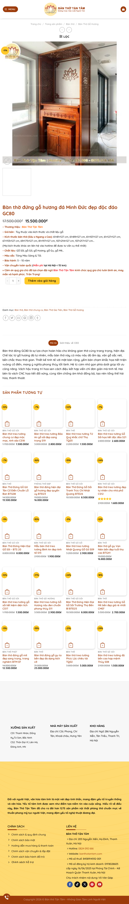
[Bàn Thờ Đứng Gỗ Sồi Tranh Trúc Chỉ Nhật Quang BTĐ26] (80, 466)
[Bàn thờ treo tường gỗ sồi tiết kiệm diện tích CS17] (17, 581)
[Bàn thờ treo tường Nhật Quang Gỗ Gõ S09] (80, 525)
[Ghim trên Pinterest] (25, 318)
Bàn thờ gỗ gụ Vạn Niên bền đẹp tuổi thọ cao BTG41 (111, 549)
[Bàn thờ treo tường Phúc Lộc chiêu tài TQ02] (80, 634)
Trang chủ (36, 24)
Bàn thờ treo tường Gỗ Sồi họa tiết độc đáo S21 (112, 435)
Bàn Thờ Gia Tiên (53, 310)
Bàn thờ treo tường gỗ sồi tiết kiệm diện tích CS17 (16, 605)
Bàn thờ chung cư (33, 310)
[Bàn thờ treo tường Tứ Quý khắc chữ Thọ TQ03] (80, 413)
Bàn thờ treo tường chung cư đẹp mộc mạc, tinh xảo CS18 (14, 437)
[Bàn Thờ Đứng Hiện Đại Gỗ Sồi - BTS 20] (17, 525)
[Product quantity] (12, 280)
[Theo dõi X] (85, 884)
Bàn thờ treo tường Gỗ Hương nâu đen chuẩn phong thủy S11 (47, 605)
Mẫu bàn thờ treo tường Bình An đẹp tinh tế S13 (48, 549)
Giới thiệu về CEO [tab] (69, 343)
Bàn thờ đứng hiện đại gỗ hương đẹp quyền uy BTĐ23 (47, 490)
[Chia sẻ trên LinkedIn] (31, 318)
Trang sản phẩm (53, 24)
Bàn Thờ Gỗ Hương (88, 24)
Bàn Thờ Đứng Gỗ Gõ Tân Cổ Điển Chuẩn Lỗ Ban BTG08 (16, 490)
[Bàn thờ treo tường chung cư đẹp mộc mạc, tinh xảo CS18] (17, 413)
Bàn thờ (70, 24)
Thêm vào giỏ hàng (42, 280)
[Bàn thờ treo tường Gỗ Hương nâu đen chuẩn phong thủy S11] (48, 581)
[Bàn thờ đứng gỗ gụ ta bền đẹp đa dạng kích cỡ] (48, 634)
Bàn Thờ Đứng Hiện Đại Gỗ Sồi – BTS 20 (16, 547)
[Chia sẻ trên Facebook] (6, 318)
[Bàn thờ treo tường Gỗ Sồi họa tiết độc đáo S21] (112, 413)
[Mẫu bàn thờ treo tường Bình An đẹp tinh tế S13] (48, 525)
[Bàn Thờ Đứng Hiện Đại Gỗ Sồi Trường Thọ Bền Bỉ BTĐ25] (80, 581)
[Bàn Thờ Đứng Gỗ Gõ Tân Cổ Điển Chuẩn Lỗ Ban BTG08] (17, 466)
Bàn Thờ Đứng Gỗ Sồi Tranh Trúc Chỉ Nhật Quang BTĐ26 (79, 490)
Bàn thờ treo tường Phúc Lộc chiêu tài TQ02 (77, 658)
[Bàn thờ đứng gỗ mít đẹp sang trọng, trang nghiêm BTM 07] (17, 634)
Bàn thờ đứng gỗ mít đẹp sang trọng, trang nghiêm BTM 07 (16, 658)
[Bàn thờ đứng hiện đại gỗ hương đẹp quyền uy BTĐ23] (48, 466)
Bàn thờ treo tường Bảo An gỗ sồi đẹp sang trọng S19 (48, 437)
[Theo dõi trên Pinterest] (92, 884)
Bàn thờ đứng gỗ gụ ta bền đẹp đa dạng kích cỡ (47, 658)
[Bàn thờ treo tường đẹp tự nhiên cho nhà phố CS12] (112, 466)
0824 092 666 (86, 848)
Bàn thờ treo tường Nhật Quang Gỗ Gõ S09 (80, 547)
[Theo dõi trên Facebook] (70, 884)
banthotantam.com (90, 853)
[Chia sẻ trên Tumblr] (37, 318)
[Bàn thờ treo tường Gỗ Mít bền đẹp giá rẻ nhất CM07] (112, 581)
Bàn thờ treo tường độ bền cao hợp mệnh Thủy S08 (111, 658)
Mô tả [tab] (53, 343)
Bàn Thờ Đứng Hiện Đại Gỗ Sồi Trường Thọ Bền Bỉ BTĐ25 (80, 605)
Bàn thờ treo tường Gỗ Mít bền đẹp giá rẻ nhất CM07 (112, 605)
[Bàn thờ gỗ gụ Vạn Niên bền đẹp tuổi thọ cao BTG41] (112, 525)
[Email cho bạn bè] (19, 318)
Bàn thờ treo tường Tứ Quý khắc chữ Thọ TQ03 (79, 437)
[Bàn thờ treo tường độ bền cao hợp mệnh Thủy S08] (112, 634)
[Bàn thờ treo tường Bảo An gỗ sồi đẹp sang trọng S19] (48, 413)
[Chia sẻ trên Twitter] (12, 318)
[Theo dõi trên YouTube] (99, 884)
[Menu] (10, 9)
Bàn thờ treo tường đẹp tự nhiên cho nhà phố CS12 (112, 490)
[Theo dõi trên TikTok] (77, 884)
